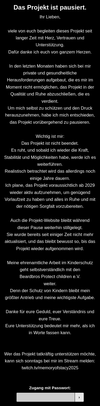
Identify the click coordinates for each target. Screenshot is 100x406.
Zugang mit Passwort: (50, 388)
